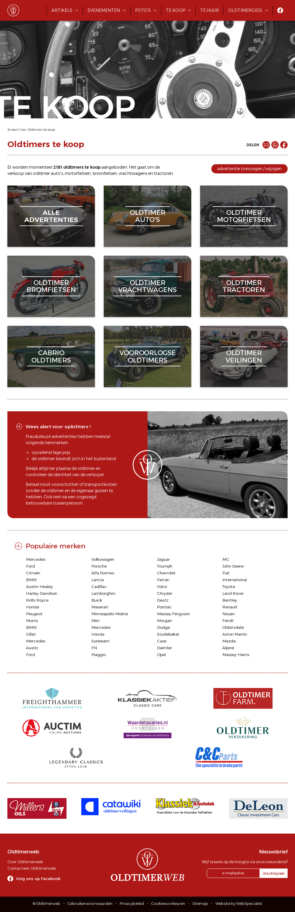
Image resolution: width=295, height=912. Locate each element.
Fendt (228, 620)
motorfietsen (78, 173)
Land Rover (233, 593)
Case (161, 641)
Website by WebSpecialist (238, 903)
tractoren (163, 173)
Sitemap (200, 903)
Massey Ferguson (173, 613)
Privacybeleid (132, 903)
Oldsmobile (233, 627)
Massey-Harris (235, 654)
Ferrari (163, 579)
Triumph (164, 566)
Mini (95, 620)
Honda (32, 607)
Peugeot (34, 613)
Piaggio (98, 654)
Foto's (143, 10)
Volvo (162, 586)
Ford (30, 566)
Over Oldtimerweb (25, 861)
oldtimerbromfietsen (51, 286)
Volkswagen (102, 559)
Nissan (228, 613)
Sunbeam (100, 641)
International (234, 579)
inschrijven (274, 873)
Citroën (33, 573)
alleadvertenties (51, 216)
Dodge (163, 627)
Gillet (31, 634)
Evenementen (103, 10)
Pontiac (164, 607)
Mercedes (35, 559)
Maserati (99, 607)
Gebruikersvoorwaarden (90, 903)
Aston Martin (234, 634)
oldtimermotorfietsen (244, 216)
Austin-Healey (39, 586)
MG (225, 559)
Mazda (229, 641)
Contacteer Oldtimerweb (31, 868)
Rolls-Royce (37, 600)
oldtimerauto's (148, 216)
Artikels (61, 10)
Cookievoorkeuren (168, 903)
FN (94, 647)
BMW (31, 579)
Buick (96, 600)
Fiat (226, 573)
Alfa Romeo (102, 573)
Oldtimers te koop (41, 130)
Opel (161, 654)
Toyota (228, 586)
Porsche (99, 566)
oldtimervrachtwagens (147, 286)
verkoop (15, 173)
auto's (57, 173)
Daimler (164, 647)
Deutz (162, 600)
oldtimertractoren (244, 286)
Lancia (97, 579)
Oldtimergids (245, 10)
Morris (32, 620)
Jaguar (163, 559)
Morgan (164, 620)
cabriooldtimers (51, 356)
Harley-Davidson (41, 593)
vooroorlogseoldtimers (147, 356)
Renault (229, 607)
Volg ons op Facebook (38, 878)
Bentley (229, 600)
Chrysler (164, 593)
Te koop (175, 10)
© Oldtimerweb (46, 903)
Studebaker (168, 634)
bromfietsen (105, 173)
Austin (32, 647)
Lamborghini (103, 593)
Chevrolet (166, 573)
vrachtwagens (133, 173)
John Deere (233, 566)
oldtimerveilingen (244, 356)
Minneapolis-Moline (109, 613)
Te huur (209, 10)
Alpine (228, 647)
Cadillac (99, 586)
